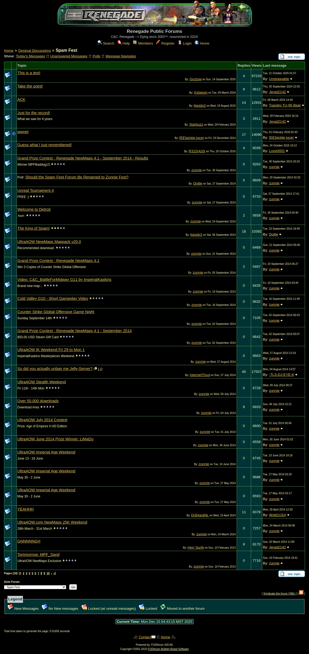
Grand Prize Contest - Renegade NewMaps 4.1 (58, 260)
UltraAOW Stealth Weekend (41, 382)
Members (143, 43)
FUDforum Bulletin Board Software (168, 649)
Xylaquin (201, 92)
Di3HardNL (200, 515)
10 (48, 573)
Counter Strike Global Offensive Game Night (55, 312)
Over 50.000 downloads (38, 401)
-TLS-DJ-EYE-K (281, 375)
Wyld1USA (277, 515)
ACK (21, 99)
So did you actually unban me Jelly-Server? (55, 368)
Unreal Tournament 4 (35, 190)
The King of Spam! (33, 228)
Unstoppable (279, 79)
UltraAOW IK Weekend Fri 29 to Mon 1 (51, 350)
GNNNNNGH (28, 541)
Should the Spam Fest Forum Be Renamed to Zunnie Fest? (77, 177)
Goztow (195, 79)
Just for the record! (33, 113)
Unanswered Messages (68, 56)
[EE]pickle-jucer (191, 138)
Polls (96, 56)
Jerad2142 (277, 92)
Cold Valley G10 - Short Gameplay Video (52, 298)
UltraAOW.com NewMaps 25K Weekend (52, 522)
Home (202, 43)
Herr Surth (196, 547)
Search (106, 43)
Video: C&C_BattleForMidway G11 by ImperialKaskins (64, 279)
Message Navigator (121, 56)
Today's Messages (30, 56)
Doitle (197, 183)
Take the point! (30, 86)
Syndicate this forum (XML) (279, 593)
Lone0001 (277, 151)
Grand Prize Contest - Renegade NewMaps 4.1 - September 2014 (74, 331)
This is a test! (28, 73)
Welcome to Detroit (33, 209)
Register (165, 43)
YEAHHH (25, 509)
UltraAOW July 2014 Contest (42, 420)
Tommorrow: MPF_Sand (38, 554)
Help (123, 43)
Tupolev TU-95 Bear (285, 105)
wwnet (23, 132)
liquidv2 (200, 105)
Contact (145, 637)
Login (185, 43)
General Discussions (34, 51)
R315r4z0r (197, 151)
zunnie (196, 170)
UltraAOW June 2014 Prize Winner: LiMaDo (55, 439)
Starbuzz (196, 124)
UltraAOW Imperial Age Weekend (46, 452)
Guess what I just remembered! (44, 145)
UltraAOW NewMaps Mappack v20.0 (49, 242)
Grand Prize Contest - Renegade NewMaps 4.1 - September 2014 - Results (82, 158)
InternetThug (200, 375)
